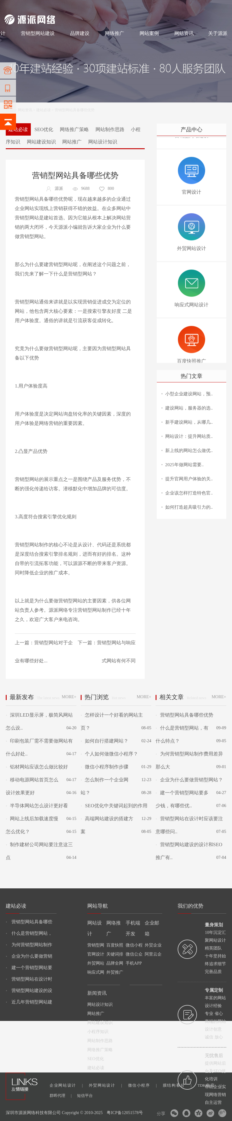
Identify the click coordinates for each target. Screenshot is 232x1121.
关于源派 (217, 33)
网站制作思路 (109, 129)
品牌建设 (79, 33)
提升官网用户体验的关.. (189, 478)
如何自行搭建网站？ (104, 740)
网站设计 (48, 7)
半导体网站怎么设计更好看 (37, 805)
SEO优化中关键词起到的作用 (114, 805)
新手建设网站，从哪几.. (189, 422)
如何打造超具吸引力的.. (189, 507)
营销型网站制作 (94, 610)
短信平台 (85, 1095)
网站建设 (12, 7)
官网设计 (95, 954)
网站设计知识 (102, 141)
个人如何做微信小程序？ (109, 753)
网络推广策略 (74, 129)
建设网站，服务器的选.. (189, 408)
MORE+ (69, 697)
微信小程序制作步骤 (104, 766)
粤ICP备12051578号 (125, 1112)
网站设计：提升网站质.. (189, 436)
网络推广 (68, 7)
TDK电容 (210, 1085)
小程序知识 (97, 1031)
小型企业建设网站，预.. (189, 393)
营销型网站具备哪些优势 (184, 715)
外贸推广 (114, 972)
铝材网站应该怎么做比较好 (37, 766)
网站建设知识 (41, 141)
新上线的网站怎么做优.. (189, 450)
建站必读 (43, 110)
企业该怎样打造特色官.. (189, 493)
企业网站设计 (66, 1085)
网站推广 (72, 141)
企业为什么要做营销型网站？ (189, 779)
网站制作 (30, 7)
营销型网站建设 (38, 33)
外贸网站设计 (105, 1085)
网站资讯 (184, 33)
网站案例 (149, 33)
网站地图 (220, 7)
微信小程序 (142, 1085)
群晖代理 (61, 1095)
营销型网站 (27, 217)
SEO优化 (43, 129)
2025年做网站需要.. (184, 464)
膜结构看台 (177, 1085)
